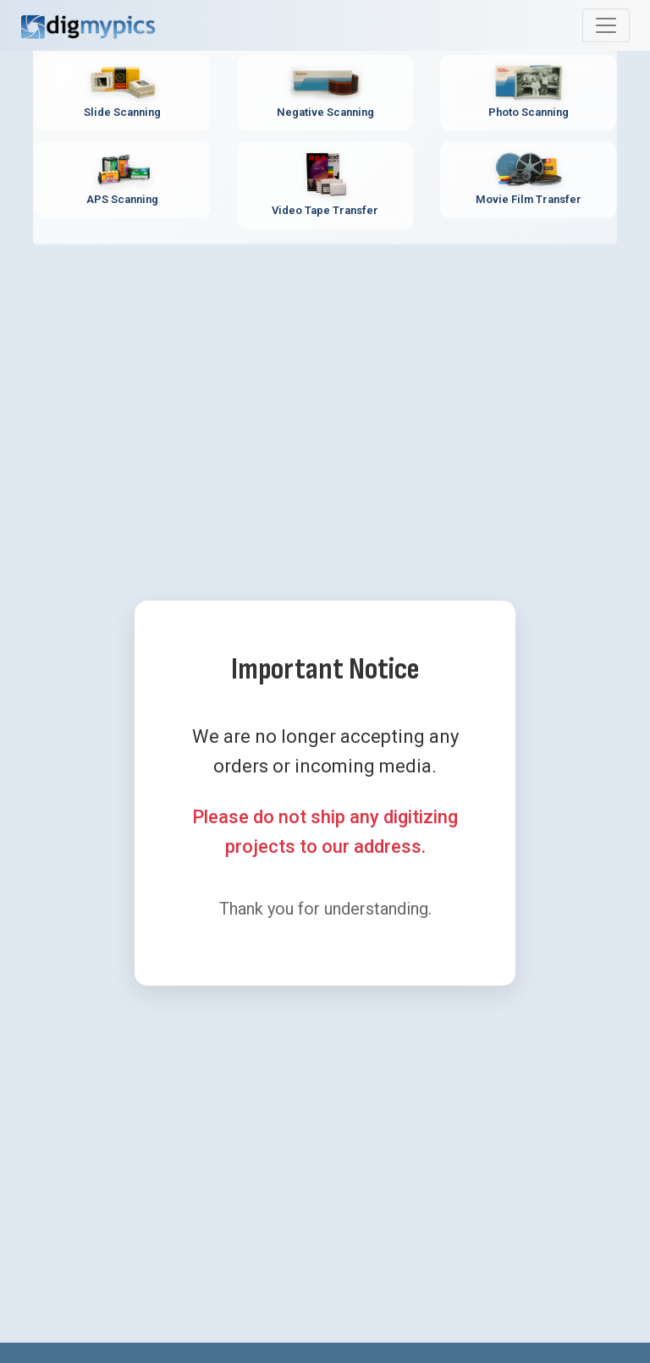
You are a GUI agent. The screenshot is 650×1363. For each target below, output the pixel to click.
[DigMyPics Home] (88, 24)
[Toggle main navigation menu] (606, 25)
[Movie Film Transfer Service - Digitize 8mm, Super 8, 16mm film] (528, 179)
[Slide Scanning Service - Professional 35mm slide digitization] (122, 92)
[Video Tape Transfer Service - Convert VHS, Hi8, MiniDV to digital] (325, 185)
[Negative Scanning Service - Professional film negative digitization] (325, 92)
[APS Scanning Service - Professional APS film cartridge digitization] (122, 179)
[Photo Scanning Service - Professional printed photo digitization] (528, 92)
